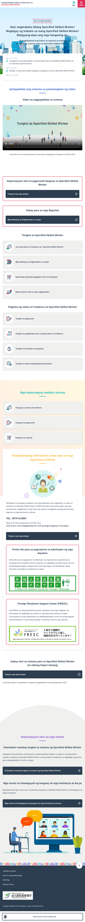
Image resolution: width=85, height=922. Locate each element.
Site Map (6, 880)
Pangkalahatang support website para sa (17, 4)
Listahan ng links (9, 871)
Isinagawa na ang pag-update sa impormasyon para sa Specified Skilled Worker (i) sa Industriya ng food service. (41, 62)
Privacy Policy (8, 884)
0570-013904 (19, 518)
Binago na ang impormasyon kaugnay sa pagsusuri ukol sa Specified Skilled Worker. (42, 71)
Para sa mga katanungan (12, 875)
